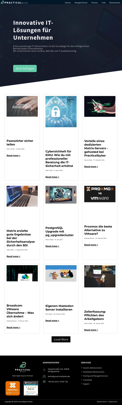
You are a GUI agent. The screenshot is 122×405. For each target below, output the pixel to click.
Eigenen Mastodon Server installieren (59, 307)
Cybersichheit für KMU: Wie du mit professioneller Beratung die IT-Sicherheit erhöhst (59, 159)
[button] (61, 339)
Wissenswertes (114, 3)
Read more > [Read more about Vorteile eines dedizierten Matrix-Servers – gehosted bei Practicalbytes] (91, 166)
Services (68, 3)
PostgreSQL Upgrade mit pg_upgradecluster (59, 231)
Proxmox (94, 3)
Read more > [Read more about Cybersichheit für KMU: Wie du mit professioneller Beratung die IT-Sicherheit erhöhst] (52, 177)
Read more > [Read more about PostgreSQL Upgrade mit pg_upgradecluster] (52, 246)
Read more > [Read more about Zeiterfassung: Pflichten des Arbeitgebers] (91, 330)
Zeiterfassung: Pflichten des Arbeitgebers (95, 315)
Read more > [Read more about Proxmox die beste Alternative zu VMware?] (91, 245)
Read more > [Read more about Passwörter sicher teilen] (13, 155)
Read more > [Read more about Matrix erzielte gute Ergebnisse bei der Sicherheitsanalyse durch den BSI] (13, 256)
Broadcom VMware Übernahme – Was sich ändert (20, 311)
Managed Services (81, 3)
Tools (104, 3)
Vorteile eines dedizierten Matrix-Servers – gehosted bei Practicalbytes (96, 148)
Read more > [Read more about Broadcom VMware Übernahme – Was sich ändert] (13, 327)
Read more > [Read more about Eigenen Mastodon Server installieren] (52, 320)
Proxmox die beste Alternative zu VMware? (98, 230)
